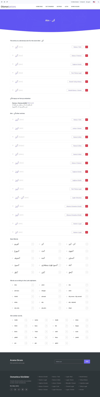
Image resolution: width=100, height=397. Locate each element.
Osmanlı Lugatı (69, 386)
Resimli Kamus (82, 376)
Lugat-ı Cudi (55, 386)
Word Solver (75, 2)
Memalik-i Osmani (70, 383)
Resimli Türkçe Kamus (75, 81)
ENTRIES (59, 6)
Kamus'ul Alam (77, 137)
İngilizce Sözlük (77, 64)
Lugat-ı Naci (68, 376)
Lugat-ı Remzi (69, 380)
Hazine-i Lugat (77, 223)
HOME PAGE (39, 6)
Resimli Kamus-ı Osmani (74, 90)
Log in (88, 2)
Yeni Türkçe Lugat (76, 73)
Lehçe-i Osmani (77, 128)
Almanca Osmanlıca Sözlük (74, 206)
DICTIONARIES (50, 6)
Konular (81, 389)
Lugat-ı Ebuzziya (76, 197)
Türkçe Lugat (82, 386)
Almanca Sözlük (42, 376)
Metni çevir (30, 103)
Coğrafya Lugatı (83, 383)
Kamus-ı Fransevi (76, 55)
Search (82, 2)
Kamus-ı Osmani (42, 389)
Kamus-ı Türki (77, 47)
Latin (66, 6)
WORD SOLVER (75, 6)
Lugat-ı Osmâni (69, 389)
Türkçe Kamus (83, 380)
